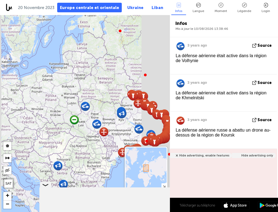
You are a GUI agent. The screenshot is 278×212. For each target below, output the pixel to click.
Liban (157, 7)
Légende (244, 8)
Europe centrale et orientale (89, 7)
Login (266, 8)
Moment (221, 8)
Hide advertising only (257, 155)
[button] (146, 141)
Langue (198, 8)
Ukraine (135, 7)
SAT (8, 183)
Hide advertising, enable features (204, 155)
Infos (178, 8)
